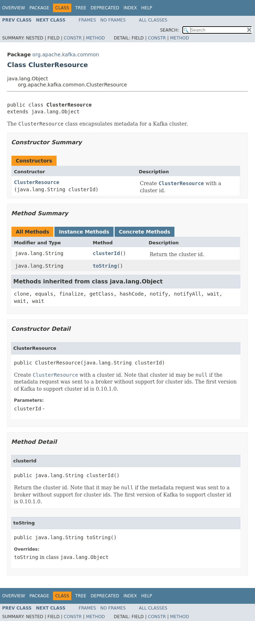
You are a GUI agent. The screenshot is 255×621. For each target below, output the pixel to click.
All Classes (153, 20)
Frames (87, 20)
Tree (80, 7)
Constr (73, 38)
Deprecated (105, 7)
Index (130, 7)
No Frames (113, 20)
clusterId (106, 253)
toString (105, 266)
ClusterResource (36, 182)
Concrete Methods (144, 232)
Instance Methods (84, 232)
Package (39, 7)
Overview (13, 7)
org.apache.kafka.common (65, 54)
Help (146, 7)
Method (95, 38)
